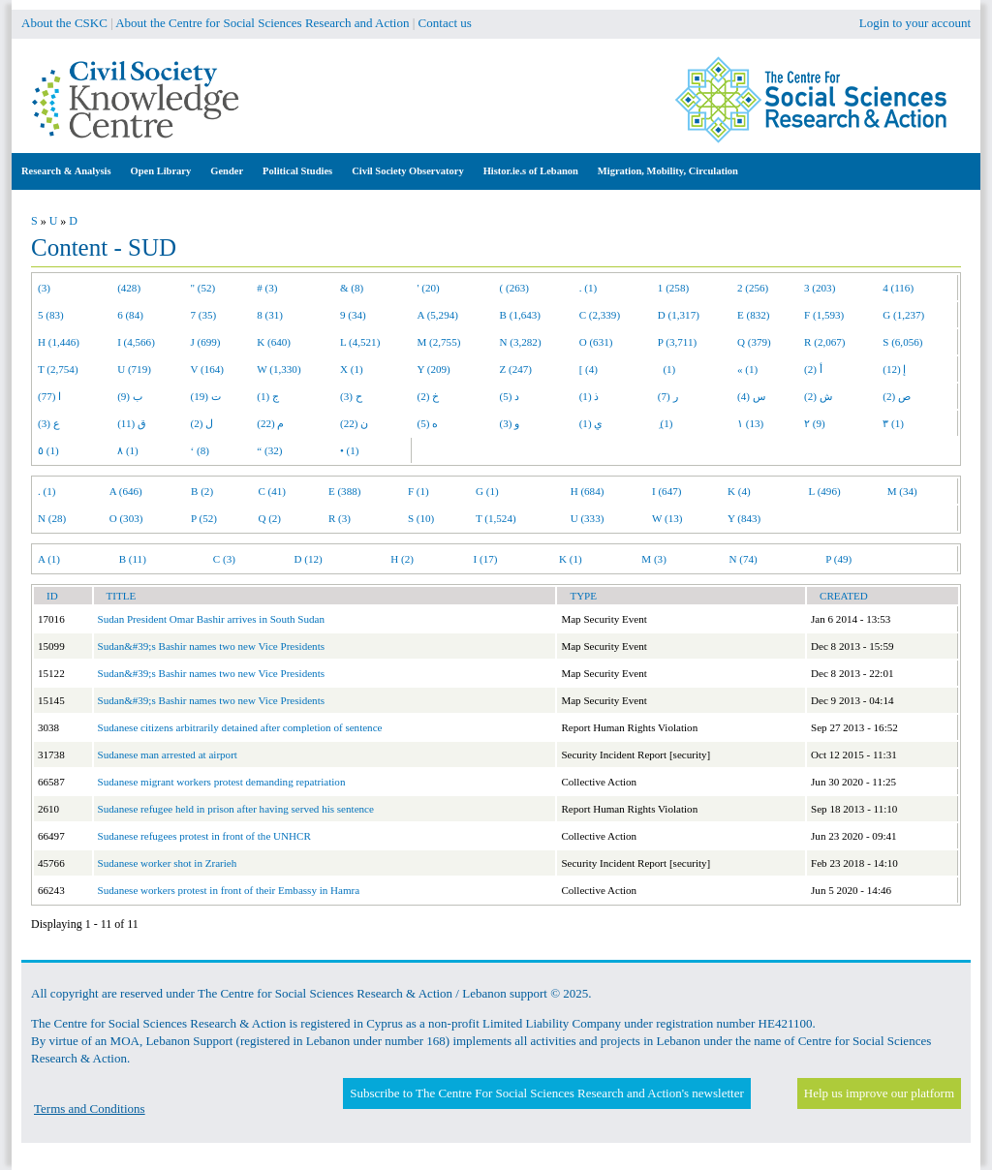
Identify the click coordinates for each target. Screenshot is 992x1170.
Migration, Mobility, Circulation (668, 171)
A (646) (125, 491)
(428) (128, 287)
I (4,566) (136, 342)
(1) (666, 369)
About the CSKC (64, 22)
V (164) (208, 369)
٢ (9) (814, 423)
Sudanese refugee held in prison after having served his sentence (236, 809)
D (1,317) (678, 315)
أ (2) (813, 369)
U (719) (134, 369)
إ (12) (894, 369)
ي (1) (591, 423)
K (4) (739, 491)
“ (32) (269, 450)
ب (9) (129, 396)
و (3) (510, 423)
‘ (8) (200, 450)
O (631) (596, 342)
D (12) (308, 559)
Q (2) (269, 518)
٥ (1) (48, 450)
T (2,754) (58, 369)
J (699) (206, 342)
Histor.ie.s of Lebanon (530, 171)
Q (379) (754, 342)
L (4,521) (360, 342)
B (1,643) (520, 315)
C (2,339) (599, 315)
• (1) (349, 450)
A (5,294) (438, 315)
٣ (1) (893, 423)
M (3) (653, 559)
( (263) (514, 287)
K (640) (274, 342)
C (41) (272, 491)
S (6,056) (902, 342)
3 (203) (819, 287)
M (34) (902, 491)
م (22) (270, 423)
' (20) (429, 287)
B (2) (202, 491)
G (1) (487, 491)
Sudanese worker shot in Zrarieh (167, 863)
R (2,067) (824, 342)
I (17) (486, 559)
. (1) (588, 287)
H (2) (402, 559)
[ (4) (588, 369)
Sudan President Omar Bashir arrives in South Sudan (211, 619)
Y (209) (434, 369)
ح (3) (351, 396)
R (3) (339, 518)
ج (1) (268, 396)
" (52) (203, 287)
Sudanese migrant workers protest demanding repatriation (222, 781)
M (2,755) (439, 342)
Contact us (445, 22)
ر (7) (668, 396)
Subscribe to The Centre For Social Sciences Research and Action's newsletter (546, 1093)
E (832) (753, 315)
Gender (226, 171)
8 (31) (270, 315)
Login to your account (915, 22)
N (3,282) (521, 342)
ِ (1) (665, 423)
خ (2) (429, 396)
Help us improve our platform (879, 1093)
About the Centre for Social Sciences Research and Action (262, 22)
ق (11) (131, 423)
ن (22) (354, 423)
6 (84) (130, 315)
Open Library (161, 171)
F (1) (418, 491)
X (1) (351, 369)
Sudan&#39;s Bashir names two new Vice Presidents (212, 646)
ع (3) (49, 423)
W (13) (667, 518)
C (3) (224, 559)
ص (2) (897, 396)
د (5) (510, 396)
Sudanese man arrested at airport (167, 754)
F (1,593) (824, 315)
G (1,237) (903, 315)
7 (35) (204, 315)
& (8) (351, 287)
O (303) (126, 518)
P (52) (204, 518)
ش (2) (818, 396)
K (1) (570, 559)
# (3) (267, 287)
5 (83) (51, 315)
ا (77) (49, 396)
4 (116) (898, 287)
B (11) (132, 559)
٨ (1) (128, 450)
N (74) (742, 559)
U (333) (587, 518)
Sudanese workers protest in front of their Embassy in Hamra (229, 890)
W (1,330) (278, 369)
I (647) (666, 491)
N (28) (52, 518)
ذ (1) (589, 396)
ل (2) (202, 423)
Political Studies (297, 171)
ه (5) (428, 423)
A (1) (49, 559)
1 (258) (673, 287)
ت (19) (206, 396)
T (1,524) (496, 518)
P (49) (838, 559)
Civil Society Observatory (407, 171)
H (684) (587, 491)
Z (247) (516, 369)
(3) (44, 287)
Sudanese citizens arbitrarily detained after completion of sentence (240, 727)
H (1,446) (58, 342)
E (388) (344, 491)
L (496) (825, 491)
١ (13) (750, 423)
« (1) (747, 369)
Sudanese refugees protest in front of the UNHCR (204, 836)
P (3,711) (677, 342)
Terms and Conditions (89, 1108)
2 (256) (752, 287)
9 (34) (353, 315)
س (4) (751, 396)
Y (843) (744, 518)
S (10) (421, 518)
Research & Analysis (66, 171)
